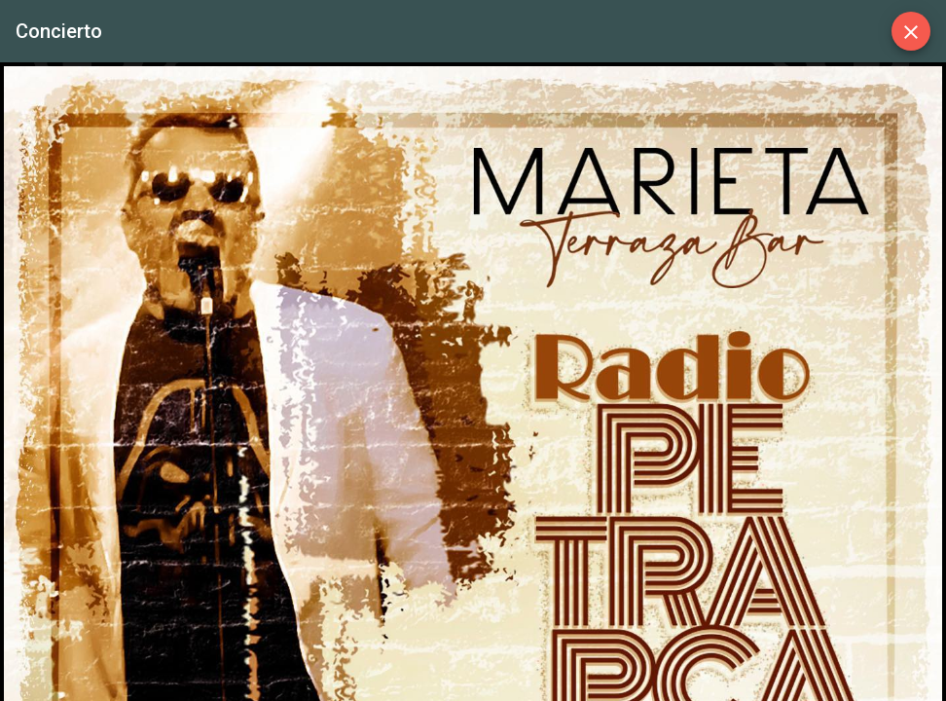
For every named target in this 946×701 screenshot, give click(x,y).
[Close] (910, 31)
